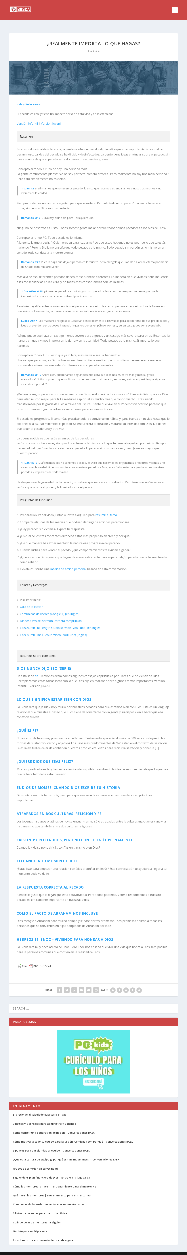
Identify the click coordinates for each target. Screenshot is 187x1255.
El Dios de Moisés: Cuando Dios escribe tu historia (68, 781)
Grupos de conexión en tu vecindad (35, 1162)
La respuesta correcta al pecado (50, 881)
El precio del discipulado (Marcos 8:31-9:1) (39, 1108)
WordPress (68, 1250)
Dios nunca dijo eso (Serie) (44, 662)
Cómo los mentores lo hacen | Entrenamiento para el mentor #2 (54, 1180)
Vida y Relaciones (28, 98)
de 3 (38, 670)
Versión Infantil (27, 118)
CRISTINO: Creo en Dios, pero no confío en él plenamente (75, 834)
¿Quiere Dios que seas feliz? (45, 755)
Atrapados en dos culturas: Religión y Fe (59, 807)
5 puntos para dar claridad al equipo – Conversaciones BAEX (51, 1144)
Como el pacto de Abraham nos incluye (57, 907)
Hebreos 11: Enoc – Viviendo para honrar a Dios (65, 933)
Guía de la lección (31, 601)
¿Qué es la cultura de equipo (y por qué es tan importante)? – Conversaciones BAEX (66, 1153)
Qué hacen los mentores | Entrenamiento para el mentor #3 (52, 1189)
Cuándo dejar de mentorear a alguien (37, 1216)
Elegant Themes (34, 1250)
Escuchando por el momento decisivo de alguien (44, 1234)
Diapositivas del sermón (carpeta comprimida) (51, 615)
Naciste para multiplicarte (30, 1225)
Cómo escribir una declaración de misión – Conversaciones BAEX (54, 1127)
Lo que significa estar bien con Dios (54, 693)
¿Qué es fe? (27, 724)
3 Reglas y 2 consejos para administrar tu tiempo (44, 1118)
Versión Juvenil (51, 118)
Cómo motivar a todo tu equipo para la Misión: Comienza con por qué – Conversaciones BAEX (73, 1135)
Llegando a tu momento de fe (47, 855)
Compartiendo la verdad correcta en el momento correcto (50, 1198)
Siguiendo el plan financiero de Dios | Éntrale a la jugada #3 (51, 1171)
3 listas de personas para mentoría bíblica (40, 1207)
